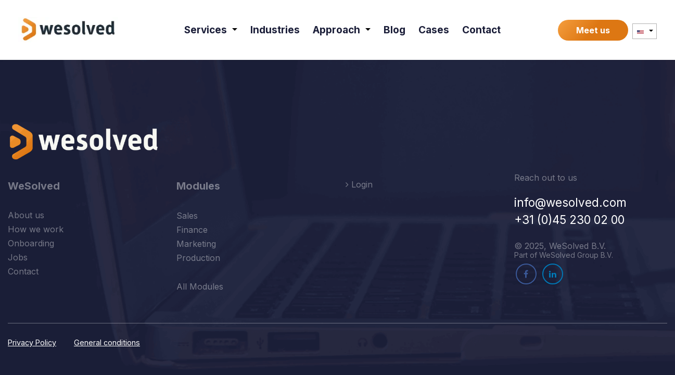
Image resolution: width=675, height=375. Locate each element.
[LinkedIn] (552, 274)
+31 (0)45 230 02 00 (569, 220)
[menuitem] (211, 30)
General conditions (107, 342)
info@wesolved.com (570, 202)
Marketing (196, 244)
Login (359, 184)
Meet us (593, 30)
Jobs (18, 257)
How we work (35, 229)
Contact (23, 271)
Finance (192, 229)
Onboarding (31, 243)
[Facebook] (526, 274)
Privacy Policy (32, 342)
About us (26, 215)
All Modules (199, 286)
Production (198, 258)
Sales (187, 215)
